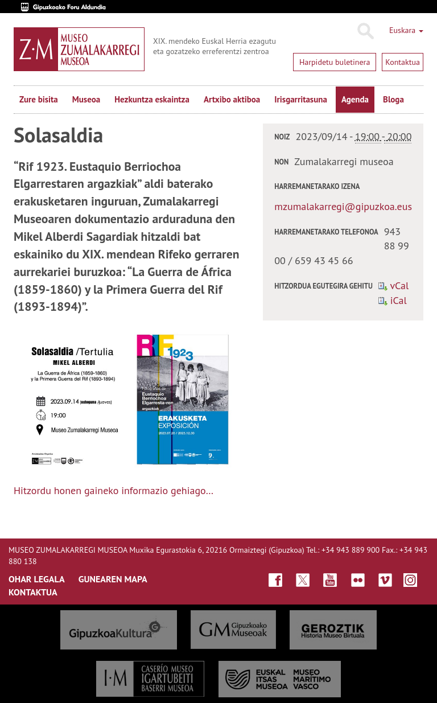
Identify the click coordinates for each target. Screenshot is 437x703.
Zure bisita (38, 99)
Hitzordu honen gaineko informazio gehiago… (113, 490)
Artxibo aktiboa (232, 99)
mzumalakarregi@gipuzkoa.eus (343, 206)
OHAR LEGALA (37, 579)
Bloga (393, 99)
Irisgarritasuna (300, 99)
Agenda (355, 99)
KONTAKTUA (33, 592)
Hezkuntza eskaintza (151, 99)
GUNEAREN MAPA (113, 579)
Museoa (86, 99)
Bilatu (365, 31)
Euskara (406, 30)
